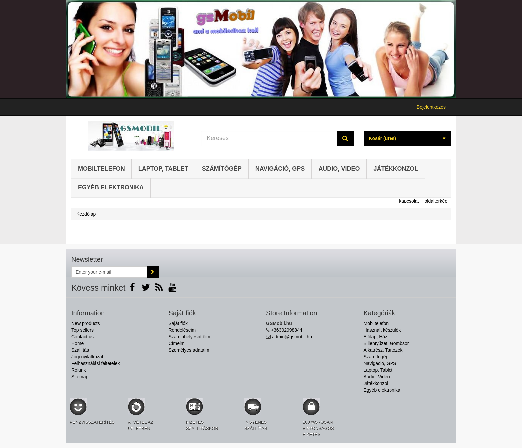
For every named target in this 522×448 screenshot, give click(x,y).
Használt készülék (382, 330)
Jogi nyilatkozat (87, 356)
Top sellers (82, 330)
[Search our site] (269, 138)
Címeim (177, 343)
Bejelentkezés (431, 107)
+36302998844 (286, 330)
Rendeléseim (182, 330)
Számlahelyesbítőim (189, 336)
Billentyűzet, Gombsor (386, 343)
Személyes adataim (189, 350)
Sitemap (79, 376)
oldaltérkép (436, 201)
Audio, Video (339, 168)
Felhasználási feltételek (95, 363)
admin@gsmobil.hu (292, 336)
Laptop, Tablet (163, 168)
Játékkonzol (395, 168)
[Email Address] (109, 272)
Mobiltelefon (101, 168)
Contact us (82, 336)
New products (85, 323)
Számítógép (222, 168)
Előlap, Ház (376, 336)
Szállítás (80, 350)
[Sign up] (153, 272)
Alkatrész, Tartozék (383, 350)
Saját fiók (178, 323)
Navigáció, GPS (280, 168)
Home (77, 343)
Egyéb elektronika (111, 187)
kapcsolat (409, 201)
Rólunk (78, 370)
